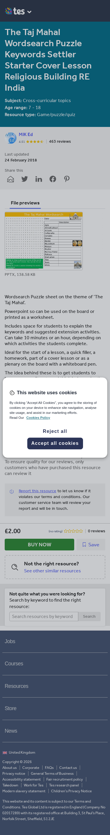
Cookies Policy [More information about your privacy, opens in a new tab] (38, 417)
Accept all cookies (55, 443)
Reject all (55, 431)
